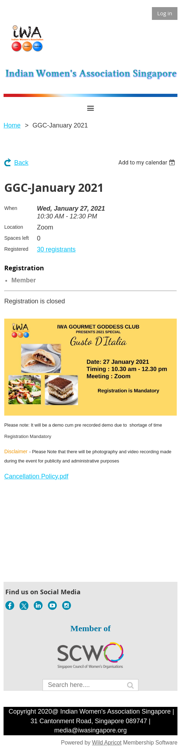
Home (12, 125)
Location (13, 227)
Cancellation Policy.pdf (36, 476)
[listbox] (147, 162)
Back (21, 162)
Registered (16, 249)
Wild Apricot (106, 743)
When (10, 208)
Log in (164, 13)
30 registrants (56, 249)
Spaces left (16, 238)
